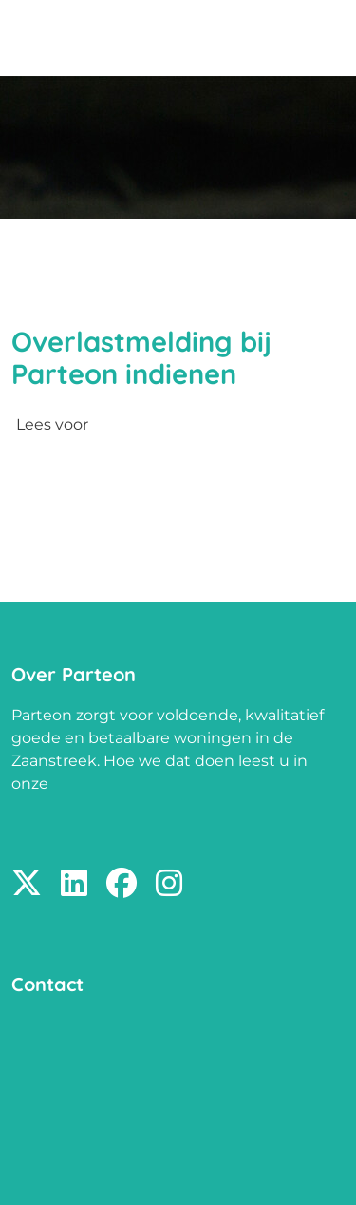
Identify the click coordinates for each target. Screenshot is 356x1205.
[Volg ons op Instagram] (169, 884)
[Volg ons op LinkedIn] (74, 884)
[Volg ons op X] (26, 884)
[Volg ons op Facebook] (121, 884)
